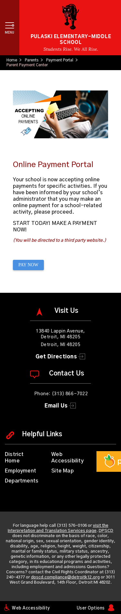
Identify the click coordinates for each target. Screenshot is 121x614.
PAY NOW (28, 264)
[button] (9, 27)
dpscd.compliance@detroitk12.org (65, 577)
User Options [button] (91, 608)
